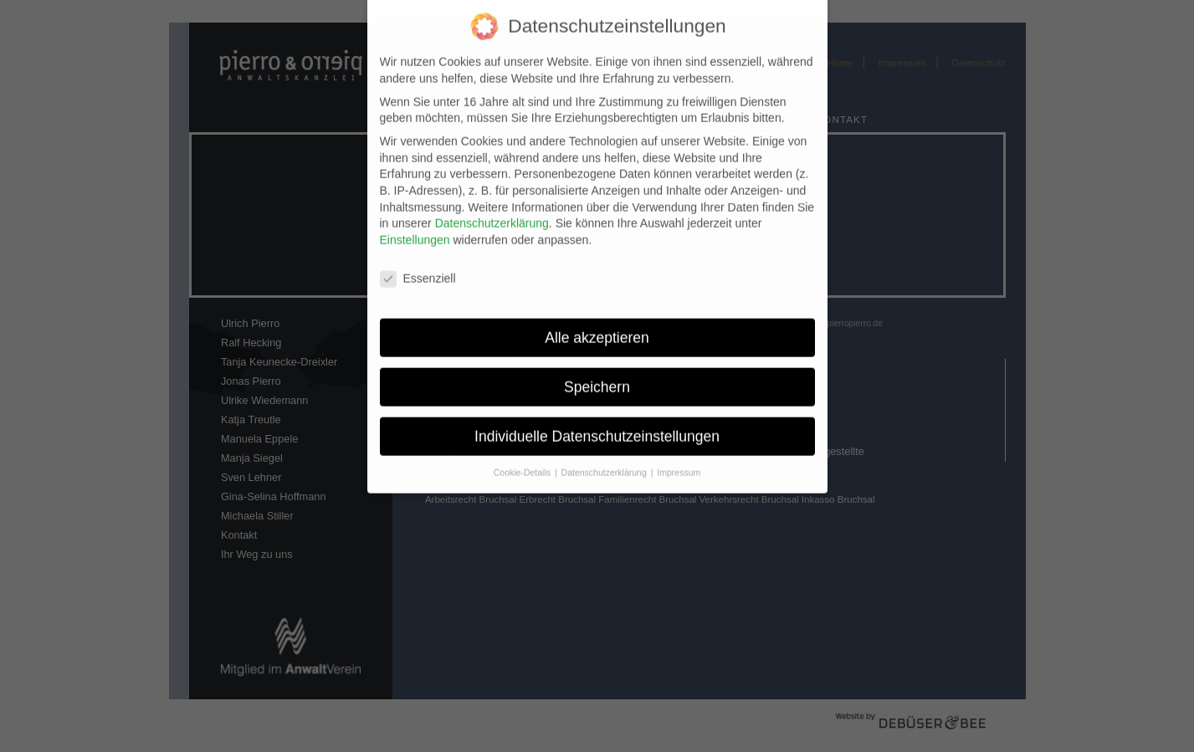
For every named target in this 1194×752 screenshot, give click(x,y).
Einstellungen (415, 230)
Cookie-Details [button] (523, 463)
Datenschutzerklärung (492, 214)
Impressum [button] (678, 463)
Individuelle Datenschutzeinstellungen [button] (597, 426)
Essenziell (418, 269)
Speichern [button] (597, 377)
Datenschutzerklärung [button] (605, 463)
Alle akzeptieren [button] (597, 328)
